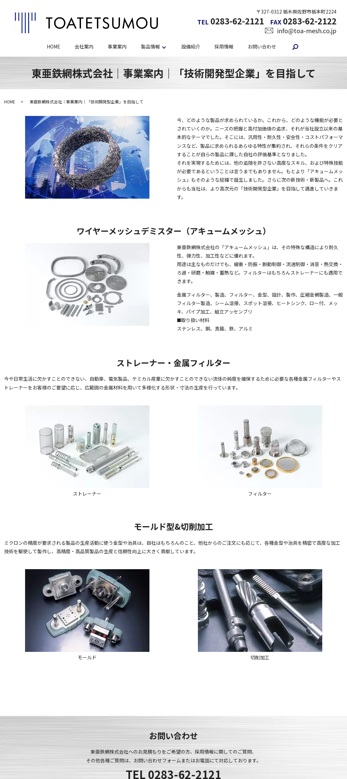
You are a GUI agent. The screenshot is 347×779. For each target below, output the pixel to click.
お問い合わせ (262, 46)
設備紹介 (190, 46)
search (295, 47)
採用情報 (224, 46)
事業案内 (117, 46)
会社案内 (84, 46)
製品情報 (150, 46)
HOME (53, 46)
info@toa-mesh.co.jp (306, 30)
